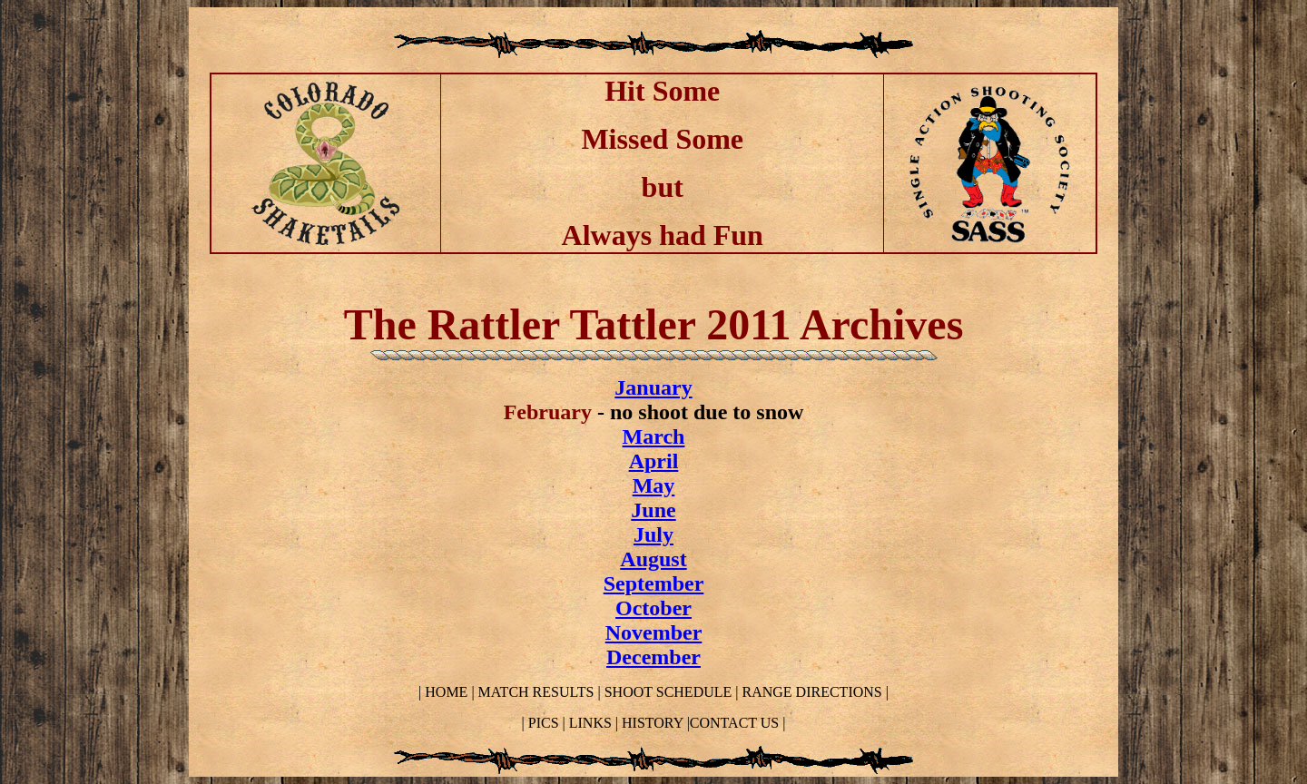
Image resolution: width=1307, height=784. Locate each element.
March (654, 436)
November (654, 632)
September (654, 583)
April (654, 461)
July (653, 534)
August (653, 559)
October (653, 608)
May (654, 485)
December (653, 657)
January (653, 387)
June (653, 510)
